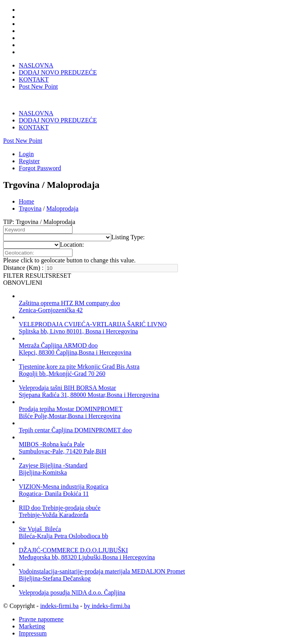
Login (26, 140)
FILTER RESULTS (27, 262)
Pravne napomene (41, 605)
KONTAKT (34, 79)
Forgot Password (40, 154)
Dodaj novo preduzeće (47, 627)
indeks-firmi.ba (59, 592)
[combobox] (128, 223)
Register (29, 147)
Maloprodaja (62, 195)
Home (26, 188)
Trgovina (30, 195)
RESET (61, 262)
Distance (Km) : (23, 254)
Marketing (32, 613)
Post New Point (38, 86)
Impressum (33, 620)
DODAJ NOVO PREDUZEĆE (58, 72)
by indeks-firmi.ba (107, 592)
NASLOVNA (36, 65)
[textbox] (128, 223)
